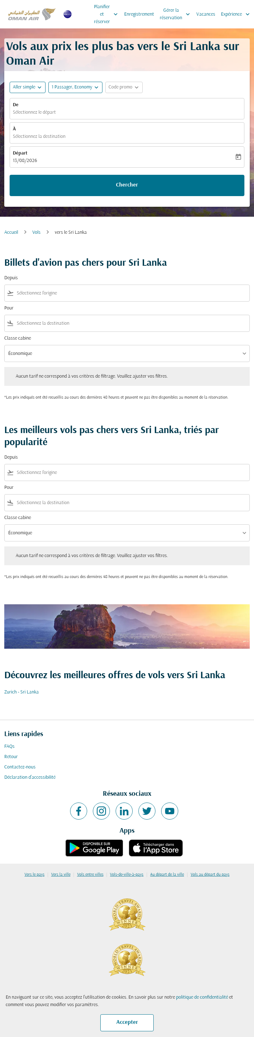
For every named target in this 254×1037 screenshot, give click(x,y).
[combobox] (132, 293)
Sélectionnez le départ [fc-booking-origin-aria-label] (34, 112)
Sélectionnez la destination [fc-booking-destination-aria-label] (39, 136)
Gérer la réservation (177, 14)
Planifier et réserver (107, 14)
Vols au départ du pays (210, 875)
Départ (20, 153)
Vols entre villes (90, 875)
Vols (36, 232)
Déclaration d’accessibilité (29, 777)
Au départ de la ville (167, 875)
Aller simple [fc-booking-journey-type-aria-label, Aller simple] (24, 87)
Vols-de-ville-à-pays (126, 875)
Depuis (11, 278)
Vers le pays (34, 875)
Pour (9, 308)
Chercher (127, 185)
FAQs (9, 746)
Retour (11, 757)
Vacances (205, 14)
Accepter (127, 1022)
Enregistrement (139, 14)
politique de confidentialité (202, 997)
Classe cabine (17, 338)
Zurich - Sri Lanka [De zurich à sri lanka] (21, 692)
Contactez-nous (20, 767)
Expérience (237, 14)
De (15, 105)
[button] (75, 87)
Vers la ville (60, 875)
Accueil (11, 232)
